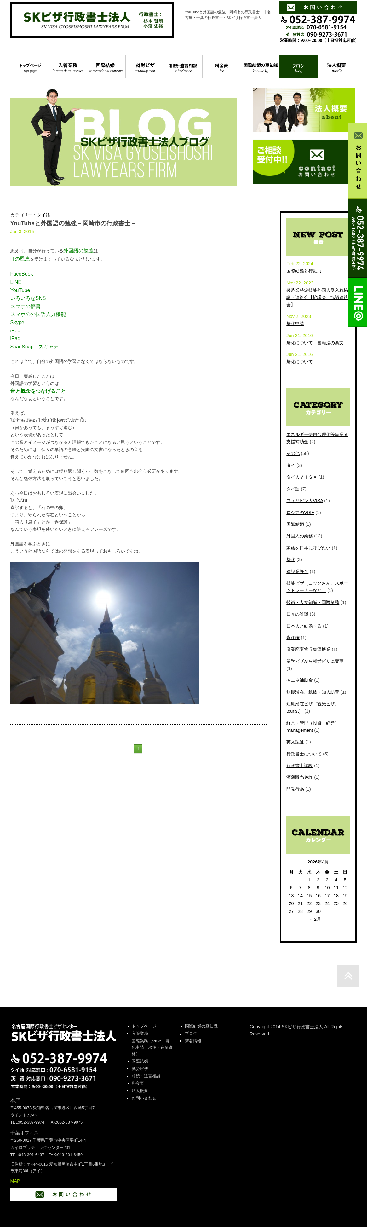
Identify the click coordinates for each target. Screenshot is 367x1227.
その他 (293, 453)
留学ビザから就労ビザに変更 (315, 661)
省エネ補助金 (299, 680)
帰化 (290, 559)
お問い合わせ (144, 1098)
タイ (290, 465)
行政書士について (304, 753)
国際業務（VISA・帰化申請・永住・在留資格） (152, 1047)
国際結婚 (106, 66)
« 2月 (315, 919)
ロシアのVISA (300, 512)
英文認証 (295, 741)
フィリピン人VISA (304, 500)
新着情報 (193, 1041)
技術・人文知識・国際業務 (312, 602)
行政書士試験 (299, 765)
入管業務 (68, 66)
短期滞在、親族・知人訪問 (312, 692)
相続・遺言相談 (183, 66)
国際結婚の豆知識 (260, 66)
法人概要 (337, 66)
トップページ (30, 66)
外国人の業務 (299, 535)
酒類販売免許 (299, 777)
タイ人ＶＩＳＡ (301, 476)
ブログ (298, 66)
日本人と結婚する (304, 625)
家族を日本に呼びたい (308, 547)
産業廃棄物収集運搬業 (308, 649)
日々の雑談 (297, 613)
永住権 (293, 637)
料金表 (222, 66)
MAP (15, 1181)
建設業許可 (297, 571)
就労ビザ (145, 66)
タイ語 (43, 214)
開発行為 (295, 789)
